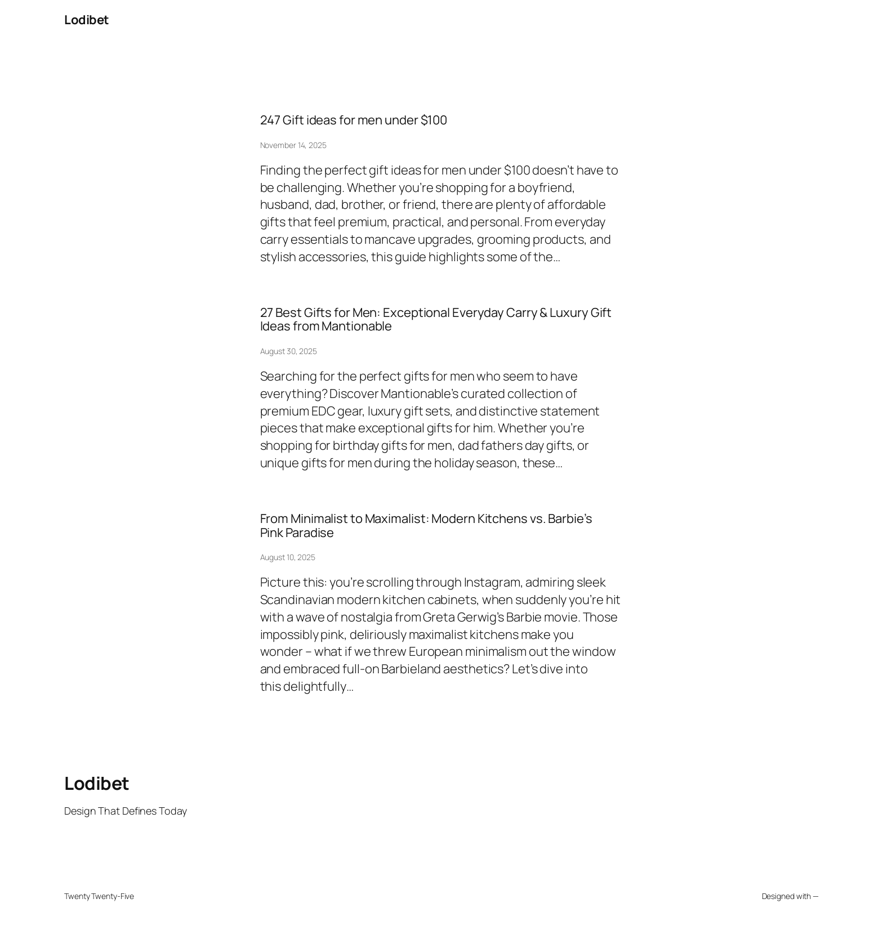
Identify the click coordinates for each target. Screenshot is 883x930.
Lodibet (86, 19)
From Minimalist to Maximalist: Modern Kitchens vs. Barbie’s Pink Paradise (426, 526)
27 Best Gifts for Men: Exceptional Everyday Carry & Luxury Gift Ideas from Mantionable (436, 320)
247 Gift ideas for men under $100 (354, 120)
